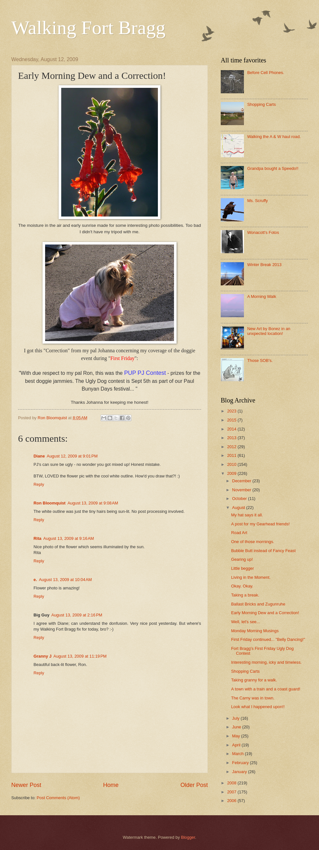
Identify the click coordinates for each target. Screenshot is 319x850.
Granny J (43, 656)
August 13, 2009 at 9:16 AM (68, 538)
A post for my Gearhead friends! (260, 524)
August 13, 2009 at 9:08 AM (92, 503)
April (236, 745)
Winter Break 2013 (264, 264)
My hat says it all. (247, 515)
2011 (232, 455)
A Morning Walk (261, 296)
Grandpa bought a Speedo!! (272, 168)
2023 (232, 411)
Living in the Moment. (250, 577)
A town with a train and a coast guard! (265, 689)
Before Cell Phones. (265, 72)
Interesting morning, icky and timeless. (266, 662)
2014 (232, 429)
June (237, 727)
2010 (232, 464)
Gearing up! (242, 559)
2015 (232, 420)
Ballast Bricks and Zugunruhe (258, 604)
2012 (232, 446)
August (239, 507)
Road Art (239, 532)
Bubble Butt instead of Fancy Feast (263, 550)
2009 (232, 473)
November (242, 489)
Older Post (194, 785)
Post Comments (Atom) (58, 797)
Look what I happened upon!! (258, 706)
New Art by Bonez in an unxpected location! (268, 331)
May (236, 736)
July (236, 718)
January (240, 771)
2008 (232, 783)
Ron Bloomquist (49, 503)
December (242, 480)
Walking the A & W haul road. (274, 136)
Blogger (188, 837)
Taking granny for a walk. (254, 680)
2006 (232, 800)
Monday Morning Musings (254, 630)
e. (35, 579)
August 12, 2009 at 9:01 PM (72, 456)
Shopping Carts (261, 104)
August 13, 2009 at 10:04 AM (65, 579)
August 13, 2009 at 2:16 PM (76, 615)
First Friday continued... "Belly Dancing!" (268, 639)
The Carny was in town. (253, 698)
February (241, 762)
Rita (37, 538)
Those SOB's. (260, 360)
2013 (232, 437)
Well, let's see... (245, 621)
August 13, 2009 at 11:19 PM (80, 656)
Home (111, 785)
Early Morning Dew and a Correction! (265, 612)
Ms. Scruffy (257, 200)
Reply (39, 484)
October (240, 498)
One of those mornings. (252, 541)
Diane (39, 456)
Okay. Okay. (242, 586)
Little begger (242, 568)
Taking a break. (245, 595)
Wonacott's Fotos (263, 232)
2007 (232, 792)
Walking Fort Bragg (88, 27)
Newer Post (26, 785)
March (238, 753)
